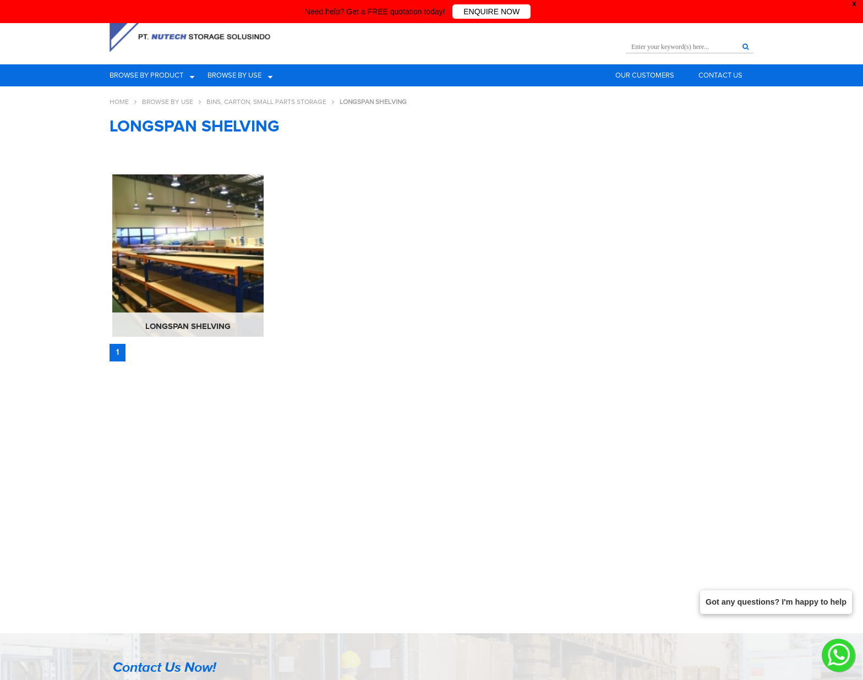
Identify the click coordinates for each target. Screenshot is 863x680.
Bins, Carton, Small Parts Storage (266, 102)
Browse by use (234, 75)
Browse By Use (167, 102)
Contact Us (720, 75)
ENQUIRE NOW (491, 11)
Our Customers (644, 75)
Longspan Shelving (188, 323)
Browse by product (146, 75)
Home (119, 102)
